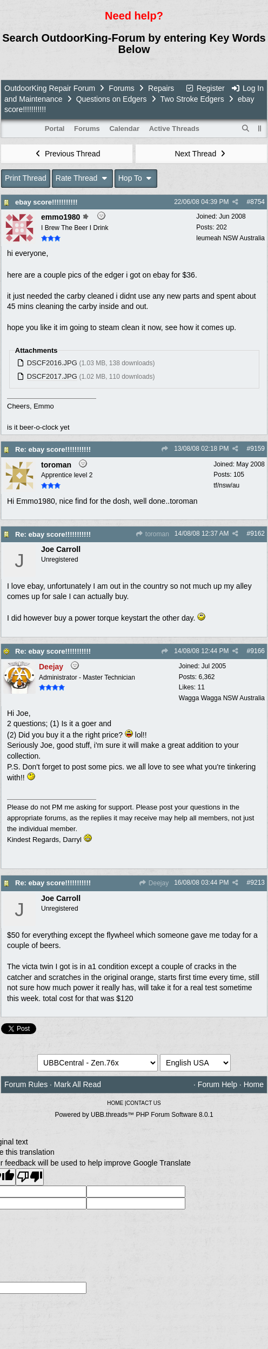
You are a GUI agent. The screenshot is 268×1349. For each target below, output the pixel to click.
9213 (257, 882)
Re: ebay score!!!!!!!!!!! (53, 449)
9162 (257, 533)
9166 (257, 651)
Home (254, 1084)
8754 (257, 202)
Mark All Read (77, 1084)
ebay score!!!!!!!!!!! (46, 202)
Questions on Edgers (111, 99)
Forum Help (217, 1084)
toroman (152, 534)
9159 (257, 448)
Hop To (136, 178)
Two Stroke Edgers (192, 99)
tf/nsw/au (226, 485)
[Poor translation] (30, 1176)
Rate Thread (82, 178)
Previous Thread (67, 153)
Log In (247, 88)
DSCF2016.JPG (52, 363)
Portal (55, 128)
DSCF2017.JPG (52, 376)
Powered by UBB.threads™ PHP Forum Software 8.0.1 (134, 1114)
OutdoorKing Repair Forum (49, 88)
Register (205, 88)
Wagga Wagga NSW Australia (222, 698)
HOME (115, 1103)
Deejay (153, 883)
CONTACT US (143, 1103)
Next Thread (201, 153)
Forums (121, 88)
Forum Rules (26, 1084)
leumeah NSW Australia (230, 238)
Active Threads (174, 128)
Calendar (124, 128)
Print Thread (25, 178)
